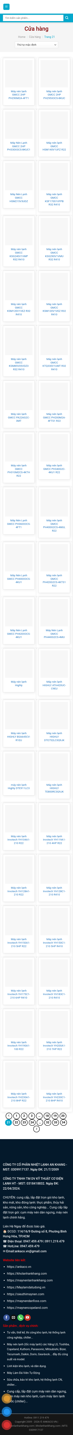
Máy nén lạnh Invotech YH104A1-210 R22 (18, 840)
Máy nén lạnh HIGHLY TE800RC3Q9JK (54, 788)
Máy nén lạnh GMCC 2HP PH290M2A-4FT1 (19, 95)
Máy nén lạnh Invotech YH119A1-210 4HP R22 (54, 840)
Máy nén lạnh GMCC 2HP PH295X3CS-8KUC (54, 95)
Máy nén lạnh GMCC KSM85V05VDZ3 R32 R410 (19, 364)
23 (24, 1122)
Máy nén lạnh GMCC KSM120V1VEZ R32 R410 (18, 309)
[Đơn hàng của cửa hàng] (36, 45)
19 (55, 1116)
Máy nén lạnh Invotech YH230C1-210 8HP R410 (54, 1097)
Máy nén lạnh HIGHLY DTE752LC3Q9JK (54, 736)
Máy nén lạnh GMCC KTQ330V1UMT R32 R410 (54, 364)
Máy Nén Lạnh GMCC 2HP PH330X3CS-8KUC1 (18, 146)
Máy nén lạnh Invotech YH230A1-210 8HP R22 (18, 1097)
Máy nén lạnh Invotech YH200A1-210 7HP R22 (54, 1046)
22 (16, 1122)
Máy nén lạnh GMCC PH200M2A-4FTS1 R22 (54, 417)
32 (47, 1122)
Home (22, 36)
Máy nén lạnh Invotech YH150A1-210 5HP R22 (18, 942)
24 (32, 1122)
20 (63, 1116)
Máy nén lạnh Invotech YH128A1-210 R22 (18, 891)
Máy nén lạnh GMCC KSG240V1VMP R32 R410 (19, 254)
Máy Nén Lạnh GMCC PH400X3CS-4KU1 (18, 579)
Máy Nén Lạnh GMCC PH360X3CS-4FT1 (18, 524)
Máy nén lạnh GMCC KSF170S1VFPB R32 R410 (54, 199)
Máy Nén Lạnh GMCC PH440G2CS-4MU (54, 634)
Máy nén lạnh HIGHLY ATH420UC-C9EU (54, 685)
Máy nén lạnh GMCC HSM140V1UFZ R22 (54, 146)
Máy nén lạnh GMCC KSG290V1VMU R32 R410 (54, 254)
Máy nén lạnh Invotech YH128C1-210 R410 (54, 891)
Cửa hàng (35, 36)
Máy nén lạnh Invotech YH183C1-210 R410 (54, 994)
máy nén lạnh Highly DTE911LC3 (19, 786)
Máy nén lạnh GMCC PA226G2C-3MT (19, 417)
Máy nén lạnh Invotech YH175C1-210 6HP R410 (18, 994)
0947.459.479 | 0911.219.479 (43, 1241)
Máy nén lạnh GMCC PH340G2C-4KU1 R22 (54, 469)
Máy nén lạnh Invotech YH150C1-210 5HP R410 (54, 942)
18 (47, 1116)
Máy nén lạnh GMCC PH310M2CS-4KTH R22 (19, 470)
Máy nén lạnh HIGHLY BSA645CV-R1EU (18, 736)
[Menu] (6, 7)
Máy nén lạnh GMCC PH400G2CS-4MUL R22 (54, 525)
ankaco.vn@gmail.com (31, 1251)
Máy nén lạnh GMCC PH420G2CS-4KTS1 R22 (54, 580)
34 (63, 1122)
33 (55, 1122)
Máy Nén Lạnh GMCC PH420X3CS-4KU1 (18, 634)
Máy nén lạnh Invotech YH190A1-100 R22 (18, 1046)
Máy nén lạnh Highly (18, 683)
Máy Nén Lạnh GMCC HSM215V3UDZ (19, 198)
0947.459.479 (29, 1246)
